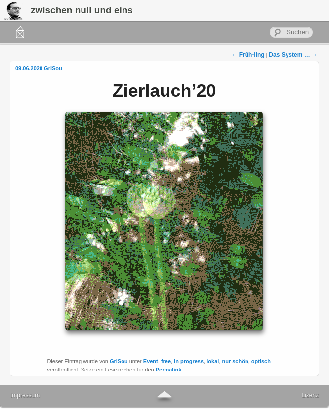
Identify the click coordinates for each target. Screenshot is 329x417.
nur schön (235, 361)
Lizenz (310, 395)
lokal (212, 361)
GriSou (53, 68)
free (166, 361)
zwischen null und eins (82, 10)
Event (150, 361)
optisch (261, 361)
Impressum (25, 395)
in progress (189, 361)
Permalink (169, 369)
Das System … (293, 54)
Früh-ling (247, 54)
